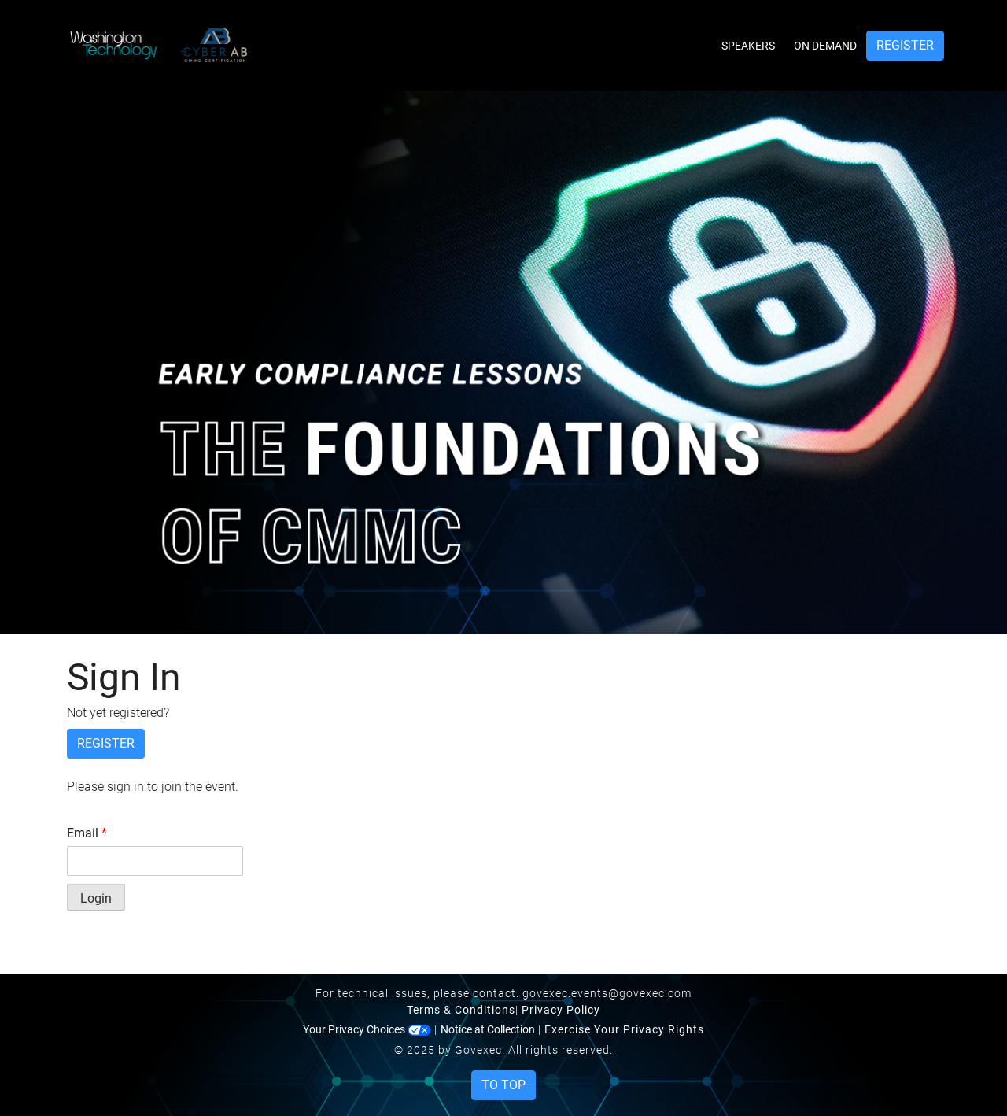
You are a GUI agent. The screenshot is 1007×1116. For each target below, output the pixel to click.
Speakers (748, 45)
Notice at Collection (488, 1029)
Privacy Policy (561, 1009)
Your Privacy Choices (367, 1029)
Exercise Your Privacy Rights (624, 1029)
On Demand (825, 45)
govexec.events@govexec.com (607, 993)
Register (905, 45)
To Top (503, 1084)
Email (87, 833)
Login (96, 898)
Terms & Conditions (461, 1009)
